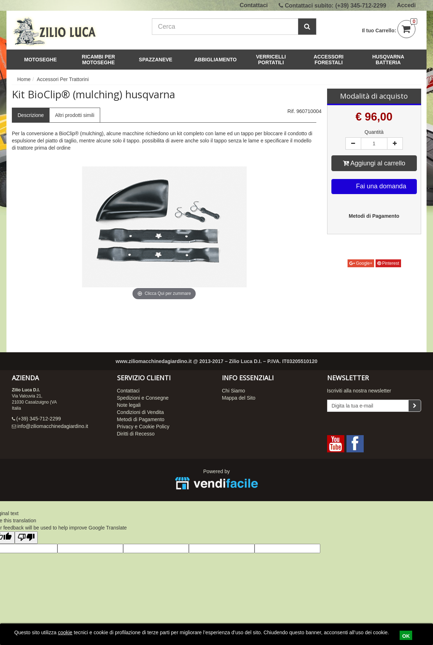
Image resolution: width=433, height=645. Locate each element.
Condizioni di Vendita (140, 412)
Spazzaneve (158, 59)
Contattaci (254, 5)
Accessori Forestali (335, 59)
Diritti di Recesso (136, 434)
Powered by (216, 480)
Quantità (373, 132)
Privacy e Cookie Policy (143, 426)
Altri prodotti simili (74, 115)
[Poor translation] (26, 537)
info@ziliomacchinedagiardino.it (52, 426)
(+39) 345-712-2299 (360, 6)
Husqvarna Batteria (388, 59)
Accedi (406, 5)
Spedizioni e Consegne (143, 398)
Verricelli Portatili (277, 59)
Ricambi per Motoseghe (104, 59)
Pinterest (388, 263)
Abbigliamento (215, 59)
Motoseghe (42, 59)
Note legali (129, 405)
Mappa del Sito (238, 398)
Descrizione (31, 115)
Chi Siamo (233, 391)
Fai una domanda (374, 186)
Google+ (360, 263)
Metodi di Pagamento (140, 419)
